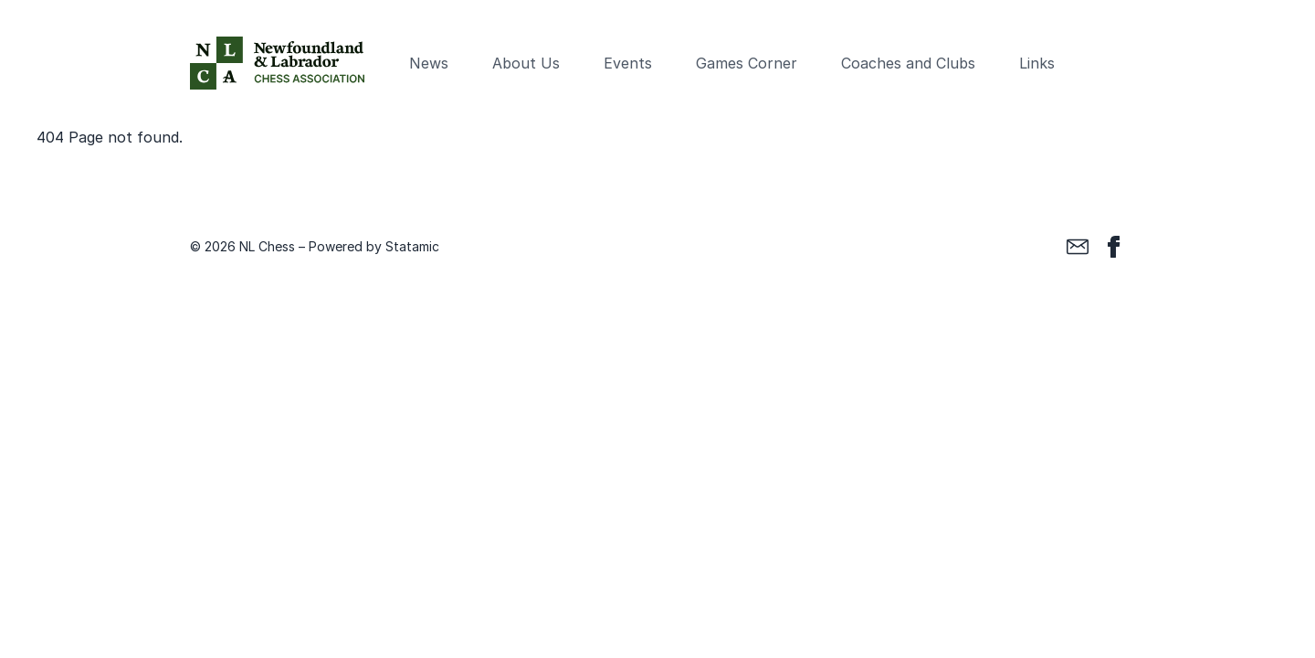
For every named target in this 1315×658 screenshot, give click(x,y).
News (428, 63)
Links (1037, 63)
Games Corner (746, 63)
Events (628, 63)
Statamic (412, 246)
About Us (526, 63)
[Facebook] (1114, 247)
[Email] (1078, 247)
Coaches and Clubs (908, 63)
